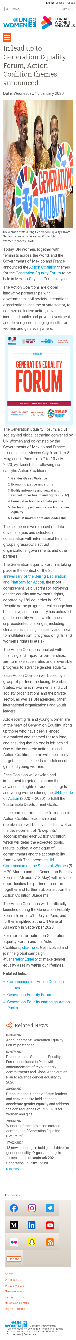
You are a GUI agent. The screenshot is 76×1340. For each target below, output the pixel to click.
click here (30, 947)
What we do (13, 1280)
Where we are (15, 1285)
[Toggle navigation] (7, 37)
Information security (18, 1331)
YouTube (50, 1225)
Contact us (30, 1334)
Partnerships (14, 1297)
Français (70, 2)
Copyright (35, 1326)
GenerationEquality (22, 959)
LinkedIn (32, 1225)
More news (12, 1168)
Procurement (14, 1334)
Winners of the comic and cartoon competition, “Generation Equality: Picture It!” (33, 1131)
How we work (14, 1291)
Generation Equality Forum (38, 273)
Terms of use (14, 1328)
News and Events (17, 1303)
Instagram (32, 1208)
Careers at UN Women (45, 1331)
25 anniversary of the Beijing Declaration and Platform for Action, (34, 576)
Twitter (50, 1208)
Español (60, 2)
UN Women (49, 1326)
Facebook (14, 1208)
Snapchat (32, 1242)
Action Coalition (42, 267)
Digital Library (15, 1309)
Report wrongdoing (52, 1328)
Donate (14, 1259)
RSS (50, 1242)
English (50, 2)
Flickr (14, 1242)
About (9, 1274)
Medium (14, 1225)
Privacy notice (32, 1328)
